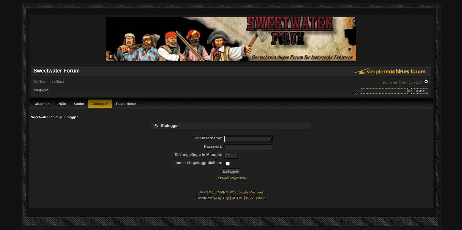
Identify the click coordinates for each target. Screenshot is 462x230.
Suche (78, 103)
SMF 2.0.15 (206, 192)
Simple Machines (251, 192)
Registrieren (126, 103)
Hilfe (62, 103)
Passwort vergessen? (231, 178)
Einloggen (100, 103)
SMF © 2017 (227, 192)
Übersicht (43, 103)
